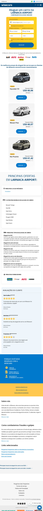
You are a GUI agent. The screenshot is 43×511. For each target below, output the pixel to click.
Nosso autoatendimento (8, 454)
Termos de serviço (21, 486)
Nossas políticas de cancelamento (21, 392)
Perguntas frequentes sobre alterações (12, 452)
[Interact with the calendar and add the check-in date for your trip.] (15, 31)
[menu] (41, 5)
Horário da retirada (14, 28)
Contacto (21, 495)
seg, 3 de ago (27, 31)
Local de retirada (13, 19)
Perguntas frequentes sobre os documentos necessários (17, 449)
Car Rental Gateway (35, 499)
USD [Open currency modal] (38, 5)
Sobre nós (21, 490)
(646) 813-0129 (39, 1)
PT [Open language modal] (35, 5)
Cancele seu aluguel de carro (21, 387)
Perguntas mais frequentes (21, 483)
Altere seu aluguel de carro (21, 390)
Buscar (21, 45)
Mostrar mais (5, 417)
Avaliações (21, 493)
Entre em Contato (6, 456)
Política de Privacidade (21, 488)
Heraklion (7, 191)
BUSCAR (21, 97)
